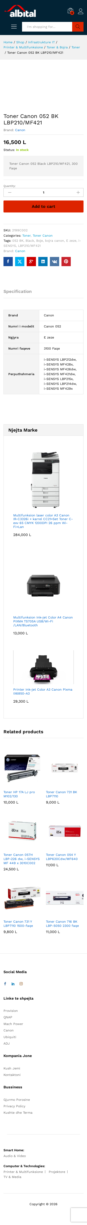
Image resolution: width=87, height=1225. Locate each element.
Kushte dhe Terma (17, 1112)
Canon (20, 130)
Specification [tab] (17, 291)
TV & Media (12, 1177)
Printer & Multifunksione (23, 1172)
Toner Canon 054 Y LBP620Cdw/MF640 (62, 857)
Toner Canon (43, 235)
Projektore (57, 1172)
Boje (39, 240)
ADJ (6, 1043)
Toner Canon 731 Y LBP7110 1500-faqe (18, 924)
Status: (9, 150)
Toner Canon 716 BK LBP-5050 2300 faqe (62, 924)
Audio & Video (14, 1156)
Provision (10, 1011)
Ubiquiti (9, 1037)
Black (30, 240)
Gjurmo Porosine (16, 1099)
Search (78, 27)
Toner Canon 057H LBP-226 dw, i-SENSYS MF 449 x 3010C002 (21, 859)
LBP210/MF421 (29, 245)
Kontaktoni (12, 1075)
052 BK (17, 240)
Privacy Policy (14, 1106)
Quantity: (9, 186)
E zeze (71, 240)
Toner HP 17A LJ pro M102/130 (19, 794)
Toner (26, 235)
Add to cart (43, 206)
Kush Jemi (11, 1068)
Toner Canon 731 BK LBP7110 (61, 794)
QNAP (7, 1017)
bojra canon (54, 240)
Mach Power (13, 1024)
